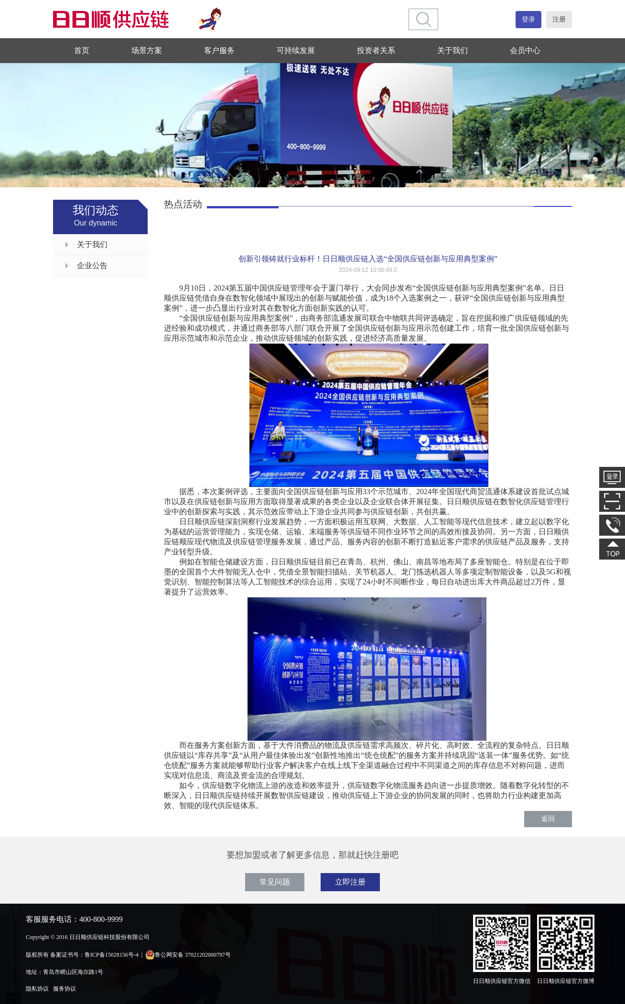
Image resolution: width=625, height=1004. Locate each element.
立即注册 (350, 882)
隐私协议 (37, 988)
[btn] (423, 19)
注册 (559, 19)
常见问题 (274, 882)
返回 (548, 818)
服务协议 (64, 988)
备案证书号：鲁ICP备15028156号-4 (94, 954)
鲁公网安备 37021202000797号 (188, 955)
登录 (528, 19)
